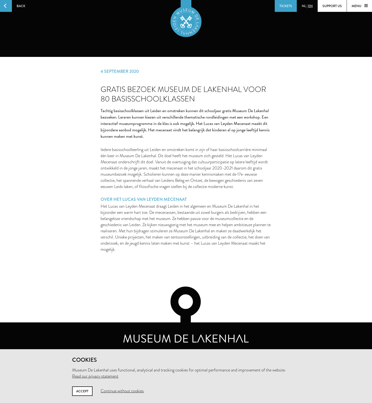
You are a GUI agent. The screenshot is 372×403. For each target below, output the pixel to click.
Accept (82, 391)
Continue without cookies (122, 391)
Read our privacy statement (95, 376)
